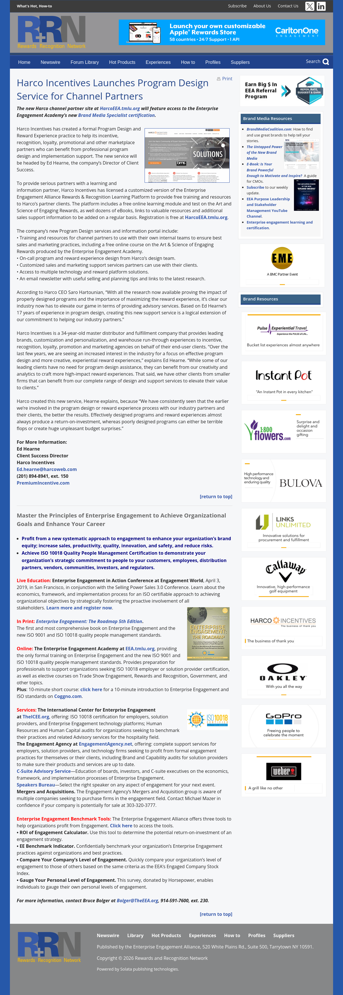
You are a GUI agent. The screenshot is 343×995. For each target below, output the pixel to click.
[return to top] (216, 496)
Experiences (158, 62)
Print (227, 78)
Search (313, 61)
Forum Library (85, 62)
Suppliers (240, 62)
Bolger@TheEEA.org (137, 900)
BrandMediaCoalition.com (269, 129)
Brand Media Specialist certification (116, 115)
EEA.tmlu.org (140, 648)
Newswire (50, 62)
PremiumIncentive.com (43, 483)
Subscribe (237, 6)
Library (135, 935)
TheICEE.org (36, 717)
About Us (262, 6)
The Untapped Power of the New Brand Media (264, 152)
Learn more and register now (79, 608)
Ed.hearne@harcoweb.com (47, 469)
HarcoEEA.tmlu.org (120, 108)
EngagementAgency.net (105, 744)
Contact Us (288, 6)
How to (188, 62)
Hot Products (122, 62)
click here (91, 689)
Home (24, 62)
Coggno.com (68, 696)
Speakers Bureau (36, 785)
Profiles (213, 62)
